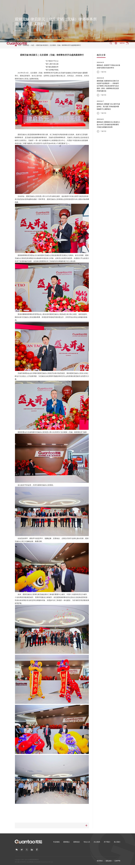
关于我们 (107, 842)
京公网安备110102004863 (34, 862)
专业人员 (87, 842)
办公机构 (97, 842)
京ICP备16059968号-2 (21, 862)
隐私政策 (109, 861)
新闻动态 (76, 842)
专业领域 (56, 842)
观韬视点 (66, 842)
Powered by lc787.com (47, 862)
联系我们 (100, 861)
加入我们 (117, 842)
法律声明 (117, 861)
